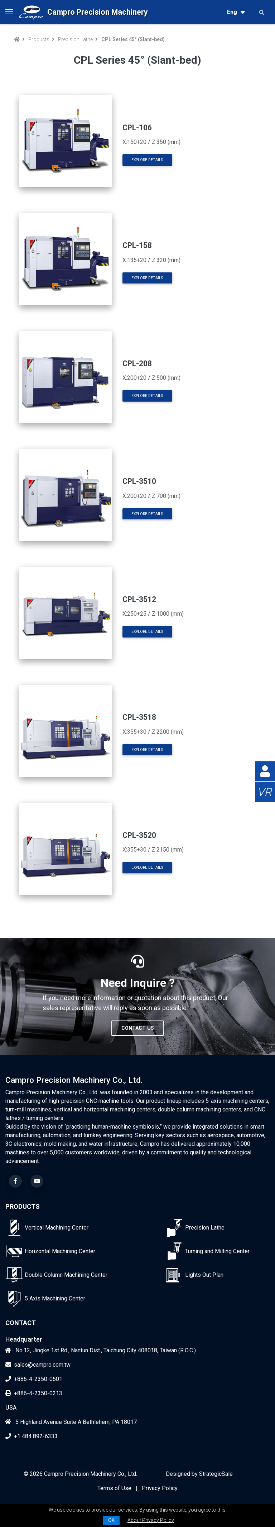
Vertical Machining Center (56, 1227)
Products (38, 39)
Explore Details (147, 159)
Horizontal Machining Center (60, 1251)
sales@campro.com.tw (38, 1364)
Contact (20, 1323)
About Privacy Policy (150, 1520)
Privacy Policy (160, 1488)
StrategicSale (216, 1473)
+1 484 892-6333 (31, 1436)
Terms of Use (114, 1488)
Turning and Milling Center (217, 1251)
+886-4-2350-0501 (33, 1379)
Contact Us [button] (137, 1028)
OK (111, 1520)
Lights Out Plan (204, 1274)
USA (10, 1407)
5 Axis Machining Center (55, 1298)
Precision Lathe (75, 39)
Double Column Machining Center (66, 1274)
